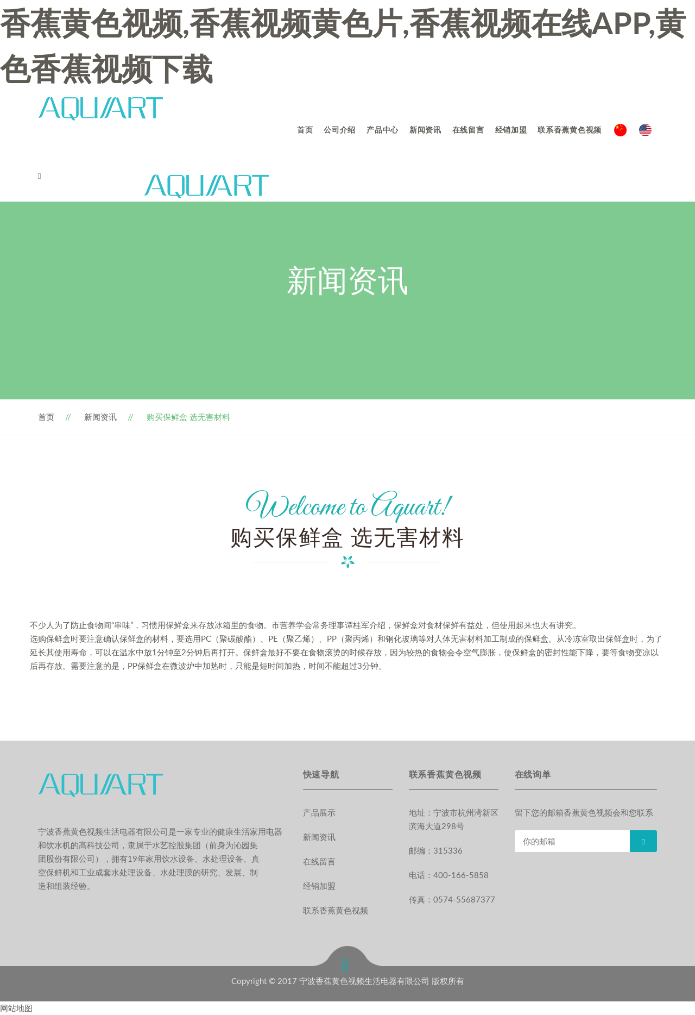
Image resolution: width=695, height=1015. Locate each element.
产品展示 (319, 812)
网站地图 (16, 1008)
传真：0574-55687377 (452, 899)
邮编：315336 (436, 850)
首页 (305, 129)
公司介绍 (340, 129)
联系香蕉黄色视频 (570, 129)
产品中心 (383, 129)
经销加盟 (511, 129)
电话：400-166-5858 (449, 875)
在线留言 (468, 129)
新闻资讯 (425, 129)
